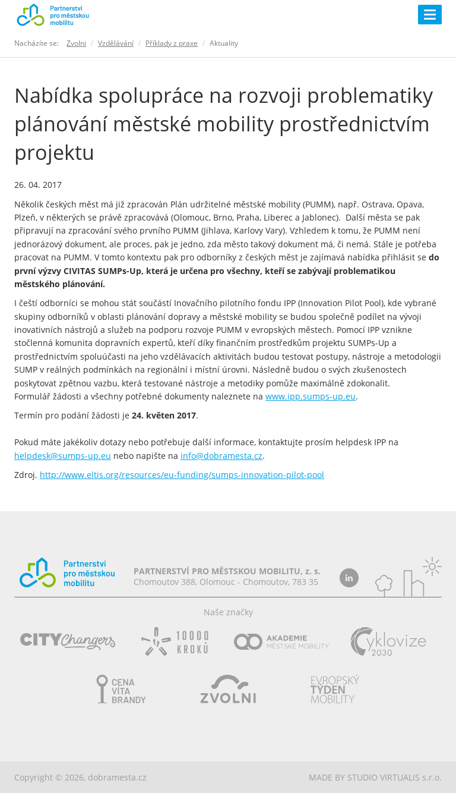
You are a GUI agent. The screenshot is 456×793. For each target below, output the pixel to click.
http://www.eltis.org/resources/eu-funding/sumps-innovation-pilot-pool (182, 474)
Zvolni (76, 43)
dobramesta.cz (117, 777)
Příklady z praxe (171, 43)
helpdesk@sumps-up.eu (62, 455)
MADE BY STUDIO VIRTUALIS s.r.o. (375, 777)
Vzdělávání (116, 43)
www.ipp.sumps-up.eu (310, 396)
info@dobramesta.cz (221, 455)
